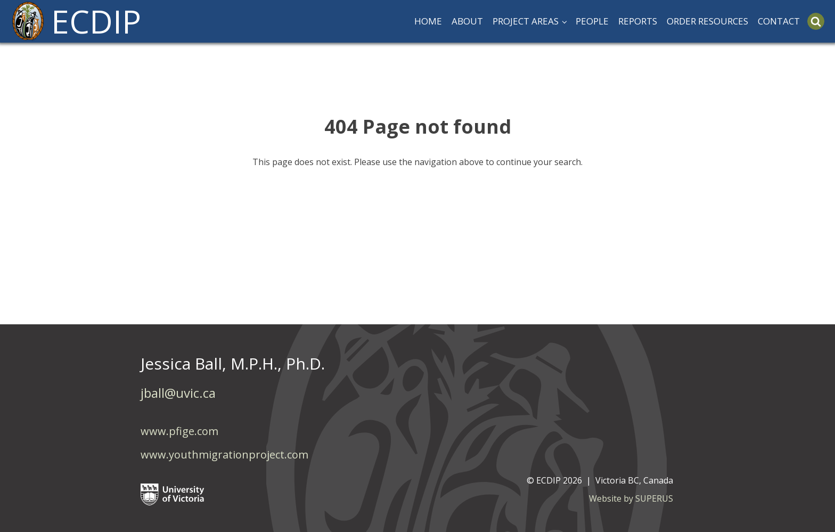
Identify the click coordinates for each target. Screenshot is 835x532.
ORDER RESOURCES (707, 21)
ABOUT (467, 21)
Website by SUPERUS (631, 498)
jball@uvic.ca (178, 393)
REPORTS (637, 21)
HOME (428, 21)
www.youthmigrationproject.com (224, 454)
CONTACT (779, 21)
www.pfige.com (179, 431)
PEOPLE (592, 21)
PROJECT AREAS (526, 21)
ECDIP (96, 21)
